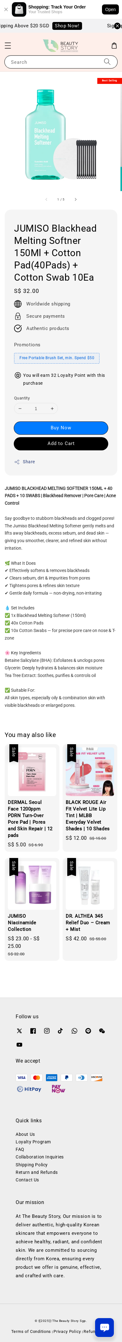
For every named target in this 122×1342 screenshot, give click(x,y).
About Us (25, 1134)
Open (110, 9)
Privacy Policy (67, 1331)
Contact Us (27, 1179)
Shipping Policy (32, 1164)
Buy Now (61, 428)
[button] (8, 45)
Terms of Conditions (31, 1331)
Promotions (27, 345)
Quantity (22, 398)
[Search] (107, 62)
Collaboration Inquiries (40, 1156)
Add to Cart (61, 443)
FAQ (20, 1149)
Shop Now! (70, 26)
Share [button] (24, 462)
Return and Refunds (37, 1172)
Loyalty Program (33, 1141)
